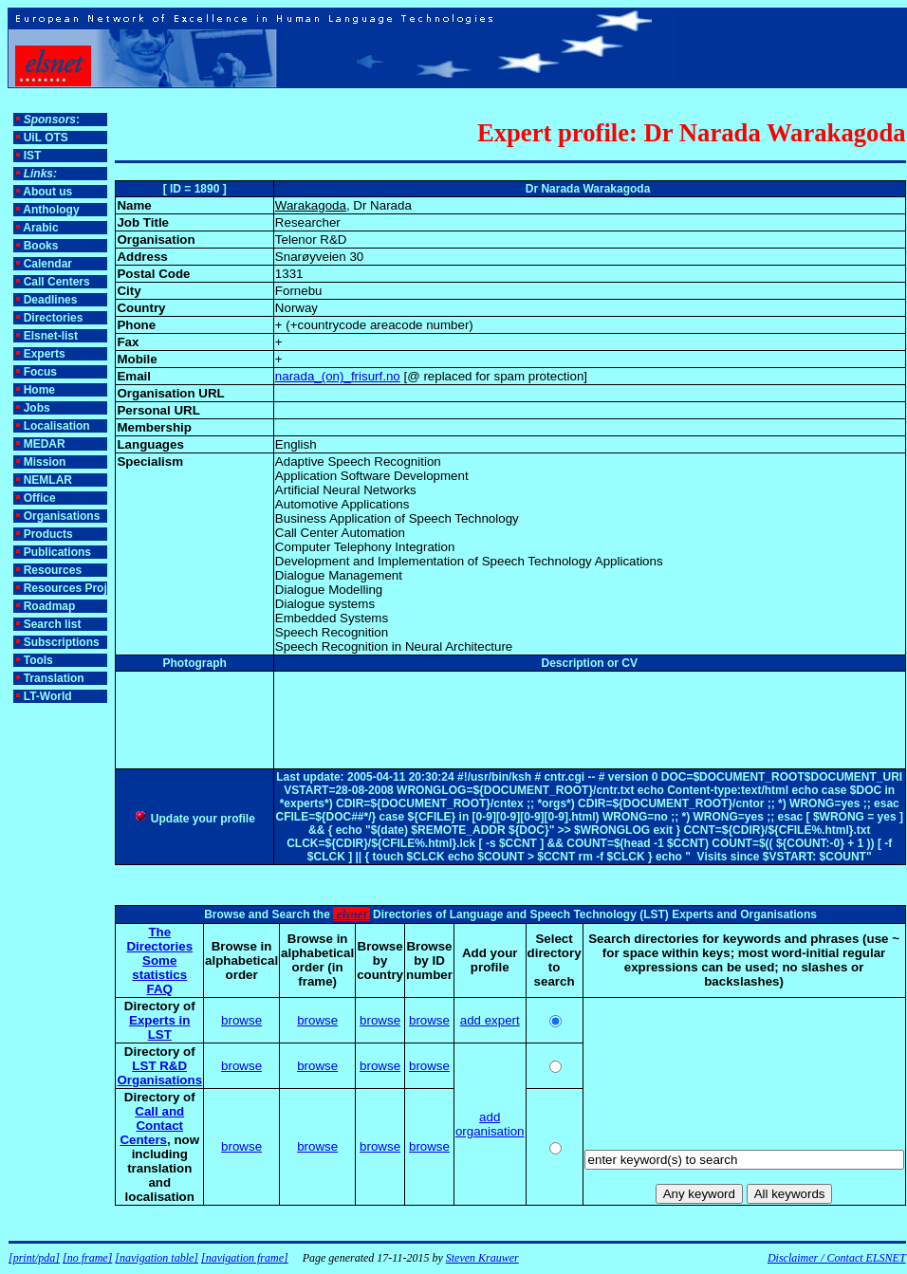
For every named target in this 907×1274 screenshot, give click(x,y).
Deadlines (51, 299)
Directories (53, 317)
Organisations (62, 516)
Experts (44, 353)
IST (33, 155)
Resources (53, 570)
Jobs (37, 408)
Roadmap (50, 606)
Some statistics (159, 967)
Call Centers (57, 281)
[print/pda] (34, 1258)
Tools (38, 660)
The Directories (159, 939)
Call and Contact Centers (152, 1125)
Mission (45, 462)
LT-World (48, 696)
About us (47, 191)
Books (41, 245)
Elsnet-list (51, 335)
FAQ (160, 989)
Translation (54, 678)
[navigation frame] (244, 1258)
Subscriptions (62, 642)
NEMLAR (48, 480)
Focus (40, 372)
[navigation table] (156, 1258)
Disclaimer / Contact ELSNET (837, 1258)
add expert (490, 1020)
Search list (53, 624)
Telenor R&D (311, 239)
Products (48, 534)
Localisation (57, 426)
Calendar (48, 263)
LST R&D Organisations (159, 1073)
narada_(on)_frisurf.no (337, 376)
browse (241, 1020)
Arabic (40, 227)
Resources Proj (65, 588)
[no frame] (87, 1258)
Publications (57, 552)
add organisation (490, 1124)
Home (39, 390)
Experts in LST (159, 1027)
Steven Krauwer (482, 1258)
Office (40, 498)
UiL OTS (46, 137)
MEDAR (44, 444)
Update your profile (194, 818)
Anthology (51, 209)
